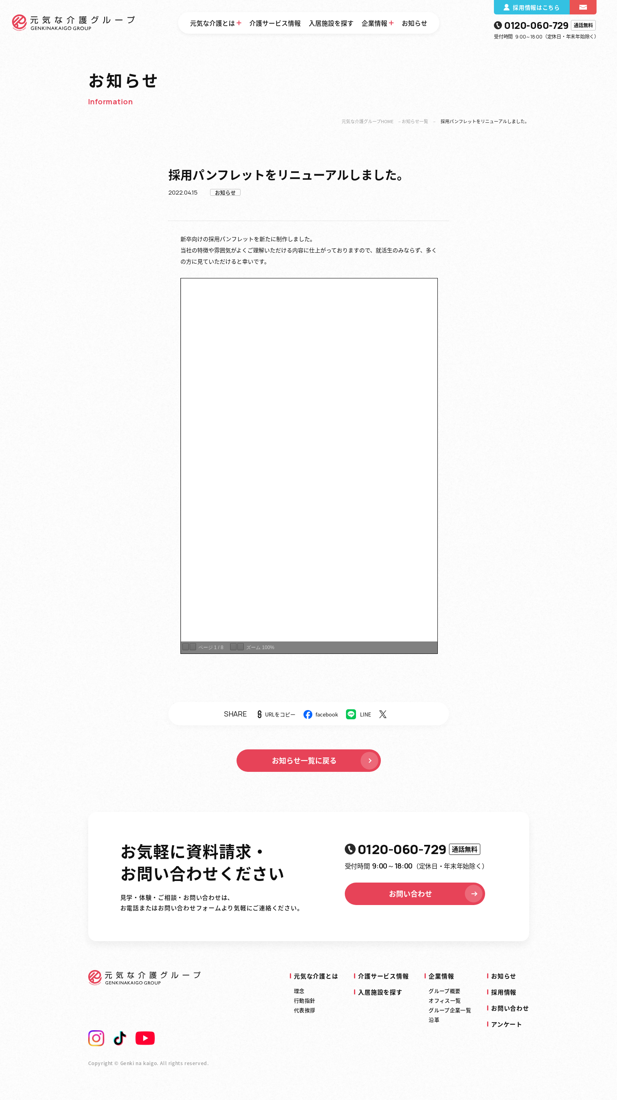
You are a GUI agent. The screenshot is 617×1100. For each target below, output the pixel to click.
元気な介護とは (212, 23)
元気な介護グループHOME (367, 121)
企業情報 (374, 23)
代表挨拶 (304, 1010)
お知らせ (414, 23)
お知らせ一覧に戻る (326, 760)
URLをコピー (280, 714)
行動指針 (304, 1000)
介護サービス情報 (275, 23)
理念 (299, 990)
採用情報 (503, 992)
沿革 (434, 1019)
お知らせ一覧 (415, 121)
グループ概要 (444, 990)
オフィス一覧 (445, 1000)
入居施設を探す (331, 23)
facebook (327, 714)
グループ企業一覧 (450, 1010)
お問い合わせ (436, 893)
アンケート (506, 1024)
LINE (365, 714)
